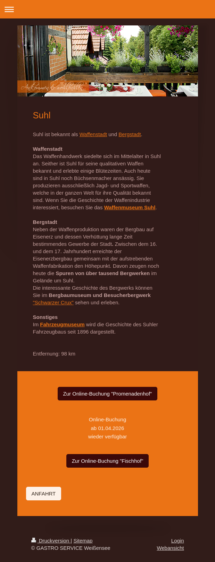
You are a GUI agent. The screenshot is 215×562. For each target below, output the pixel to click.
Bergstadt (129, 134)
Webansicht (170, 548)
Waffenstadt (93, 134)
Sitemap (82, 541)
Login (177, 541)
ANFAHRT (44, 494)
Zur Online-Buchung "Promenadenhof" (107, 394)
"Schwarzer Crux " (53, 302)
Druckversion (51, 541)
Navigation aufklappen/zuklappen (107, 9)
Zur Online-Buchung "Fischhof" (107, 461)
